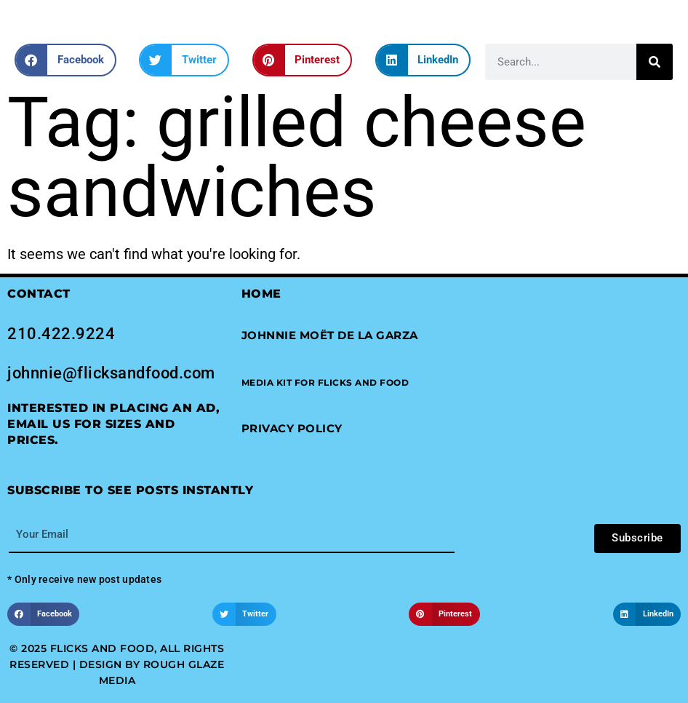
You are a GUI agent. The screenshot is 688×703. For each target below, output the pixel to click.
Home (261, 294)
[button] (65, 60)
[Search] (654, 62)
